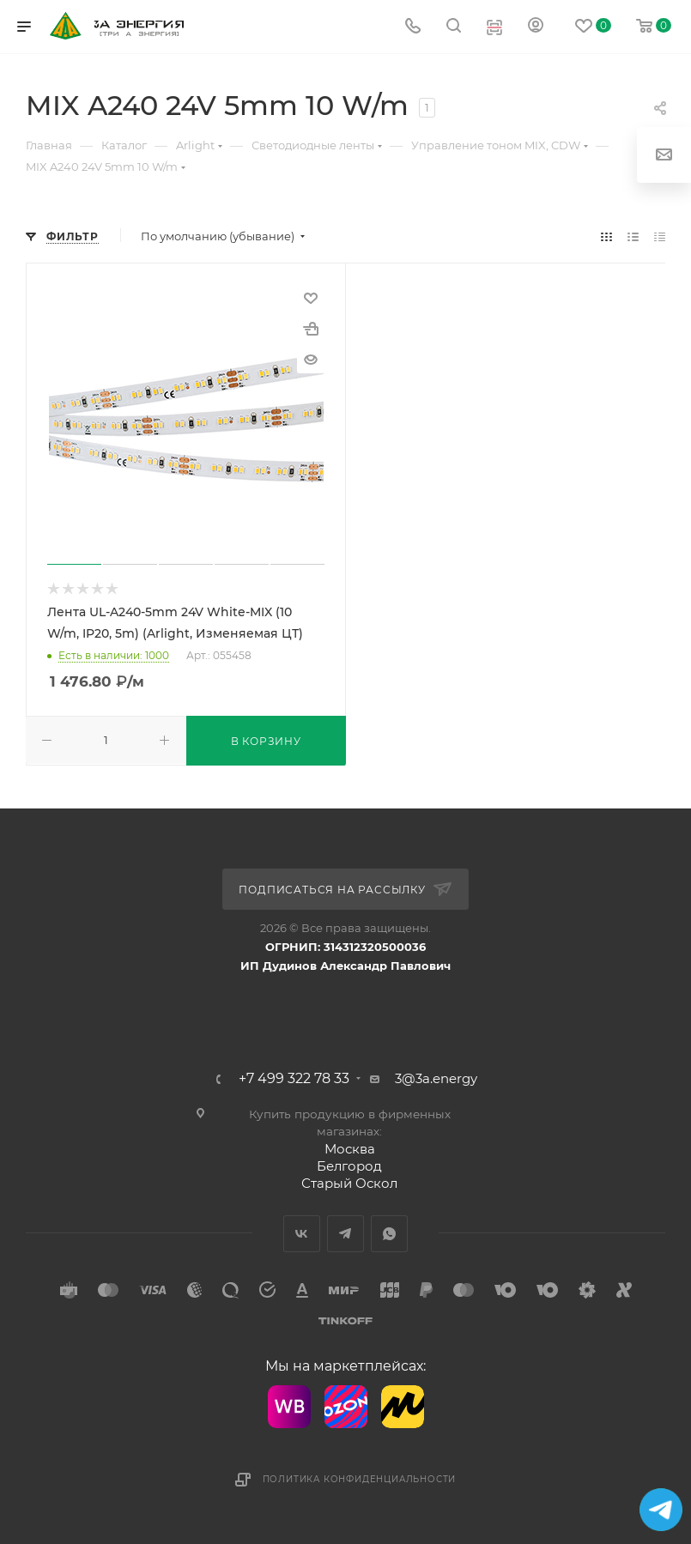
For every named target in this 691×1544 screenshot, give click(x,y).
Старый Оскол (349, 1183)
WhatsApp (389, 1233)
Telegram (345, 1233)
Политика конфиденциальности (360, 1479)
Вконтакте (301, 1233)
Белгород (349, 1166)
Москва (349, 1149)
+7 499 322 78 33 (294, 1079)
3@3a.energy (436, 1078)
